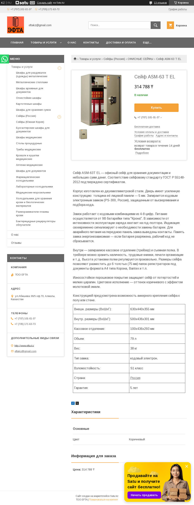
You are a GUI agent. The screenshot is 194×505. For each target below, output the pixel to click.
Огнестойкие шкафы (28, 97)
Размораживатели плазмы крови (32, 213)
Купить (156, 107)
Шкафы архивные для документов (29, 90)
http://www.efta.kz (24, 345)
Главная (17, 42)
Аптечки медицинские (29, 164)
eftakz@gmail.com (25, 351)
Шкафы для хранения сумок (33, 109)
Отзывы (16, 242)
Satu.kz (114, 496)
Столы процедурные (29, 143)
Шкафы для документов (31, 170)
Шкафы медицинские (29, 137)
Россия (135, 378)
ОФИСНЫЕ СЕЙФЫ (140, 58)
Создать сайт (44, 2)
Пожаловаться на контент (103, 499)
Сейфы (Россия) (114, 58)
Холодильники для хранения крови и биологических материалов (34, 202)
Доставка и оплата (121, 42)
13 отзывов (160, 2)
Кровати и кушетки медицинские (27, 157)
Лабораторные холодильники (34, 186)
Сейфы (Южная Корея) (30, 121)
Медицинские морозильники (33, 192)
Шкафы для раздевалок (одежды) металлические (31, 74)
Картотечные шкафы (29, 103)
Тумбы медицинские (28, 149)
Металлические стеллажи (32, 82)
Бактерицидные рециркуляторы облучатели (35, 223)
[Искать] (156, 25)
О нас (72, 42)
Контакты (91, 42)
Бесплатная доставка (147, 126)
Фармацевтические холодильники (28, 179)
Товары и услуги (43, 42)
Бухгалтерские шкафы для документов (32, 129)
